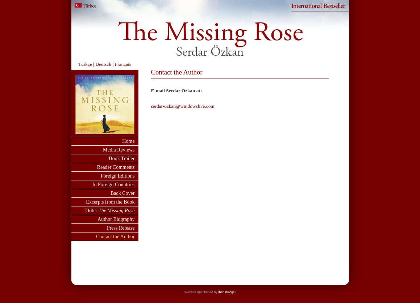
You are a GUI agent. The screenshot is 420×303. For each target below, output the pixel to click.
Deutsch (102, 64)
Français (123, 64)
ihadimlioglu (227, 292)
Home (128, 141)
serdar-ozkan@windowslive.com (183, 106)
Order (110, 210)
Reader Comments (116, 167)
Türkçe (85, 64)
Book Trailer (121, 158)
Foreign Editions (118, 176)
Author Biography (115, 219)
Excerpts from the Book (110, 202)
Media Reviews (118, 150)
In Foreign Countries (113, 184)
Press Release (121, 228)
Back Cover (122, 193)
